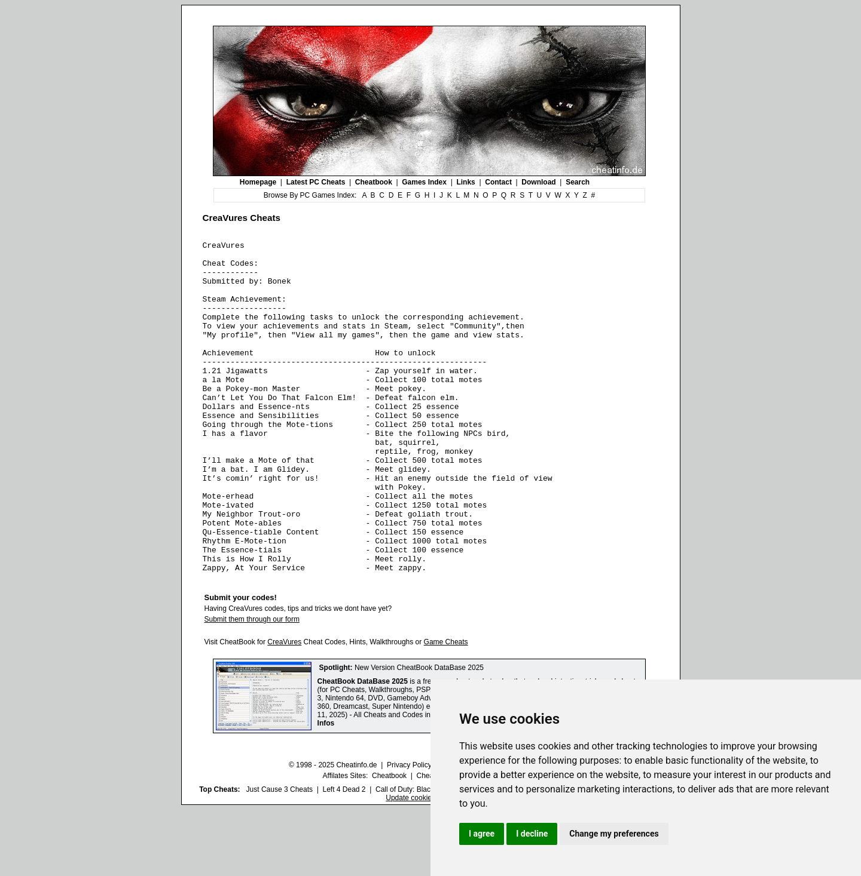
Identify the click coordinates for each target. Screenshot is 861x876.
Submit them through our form (252, 685)
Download (538, 182)
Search (578, 182)
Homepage (258, 182)
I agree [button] (481, 833)
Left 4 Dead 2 (343, 856)
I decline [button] (532, 833)
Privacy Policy (409, 831)
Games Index (424, 182)
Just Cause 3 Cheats (279, 856)
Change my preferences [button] (613, 833)
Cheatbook (373, 182)
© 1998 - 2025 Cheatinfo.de (333, 831)
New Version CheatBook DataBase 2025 (419, 734)
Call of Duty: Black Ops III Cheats (428, 856)
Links (465, 182)
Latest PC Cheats (316, 182)
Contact (498, 182)
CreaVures (284, 708)
